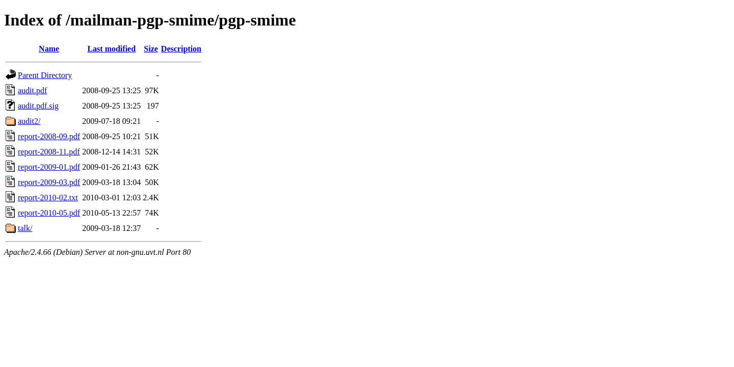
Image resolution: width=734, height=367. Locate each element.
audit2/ (29, 121)
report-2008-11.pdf (49, 151)
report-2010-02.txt (48, 197)
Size (151, 48)
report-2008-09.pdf (49, 136)
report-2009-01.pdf (49, 167)
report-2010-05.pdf (49, 212)
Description (181, 48)
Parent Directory (45, 75)
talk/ (25, 228)
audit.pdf (32, 90)
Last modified (111, 48)
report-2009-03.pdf (49, 182)
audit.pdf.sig (38, 105)
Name (49, 48)
